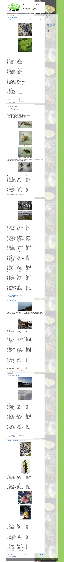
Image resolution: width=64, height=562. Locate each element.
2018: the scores (17, 13)
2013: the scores (36, 13)
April (48, 27)
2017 (47, 32)
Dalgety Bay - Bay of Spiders (12, 106)
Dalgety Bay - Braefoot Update (12, 300)
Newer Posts (9, 554)
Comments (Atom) (13, 556)
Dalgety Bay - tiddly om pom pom (13, 375)
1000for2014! (30, 13)
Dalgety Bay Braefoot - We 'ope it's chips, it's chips (16, 440)
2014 (47, 33)
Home (8, 13)
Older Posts (41, 554)
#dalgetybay (10, 102)
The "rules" (12, 13)
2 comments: (16, 295)
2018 (47, 31)
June (48, 17)
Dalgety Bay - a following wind (12, 17)
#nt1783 (14, 102)
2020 (47, 16)
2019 (47, 30)
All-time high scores (43, 13)
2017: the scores (24, 13)
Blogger (37, 559)
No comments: (16, 194)
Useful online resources (50, 13)
